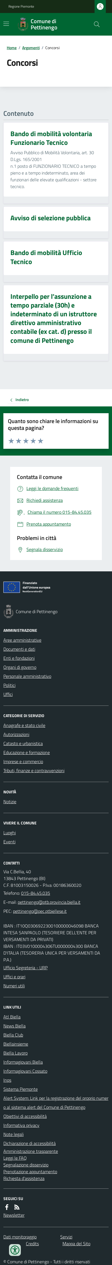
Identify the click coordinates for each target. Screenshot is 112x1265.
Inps (7, 1080)
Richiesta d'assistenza (23, 1178)
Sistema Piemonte (20, 1089)
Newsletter (13, 1215)
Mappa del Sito (76, 1243)
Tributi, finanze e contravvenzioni (33, 770)
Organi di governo (19, 667)
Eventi (9, 841)
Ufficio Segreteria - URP (25, 967)
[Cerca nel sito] (95, 24)
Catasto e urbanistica (23, 743)
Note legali (13, 1134)
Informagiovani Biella (23, 1062)
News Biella (14, 1025)
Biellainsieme (15, 1043)
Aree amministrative (22, 640)
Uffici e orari (14, 976)
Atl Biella (12, 1016)
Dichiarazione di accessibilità (29, 1143)
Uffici (8, 694)
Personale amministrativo (27, 676)
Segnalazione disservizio (25, 1164)
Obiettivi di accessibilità (25, 1116)
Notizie (9, 801)
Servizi (66, 1236)
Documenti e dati (19, 649)
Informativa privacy (21, 1125)
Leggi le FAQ (15, 1158)
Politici (9, 685)
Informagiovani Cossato (25, 1071)
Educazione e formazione (26, 752)
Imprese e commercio (23, 761)
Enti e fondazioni (19, 658)
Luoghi (9, 832)
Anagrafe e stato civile (24, 725)
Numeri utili (14, 985)
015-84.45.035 (35, 893)
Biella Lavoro (15, 1053)
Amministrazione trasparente (30, 1151)
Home (12, 48)
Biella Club (13, 1034)
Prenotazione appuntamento (30, 1171)
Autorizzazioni (16, 734)
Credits (32, 1243)
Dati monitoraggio (20, 1236)
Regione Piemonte (21, 6)
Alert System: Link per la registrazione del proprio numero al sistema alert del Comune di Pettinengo (55, 1103)
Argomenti (31, 48)
